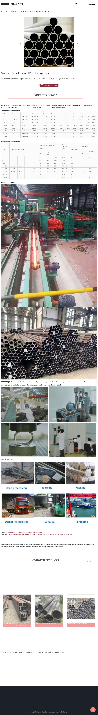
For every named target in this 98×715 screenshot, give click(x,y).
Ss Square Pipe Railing (51, 544)
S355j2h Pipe (5, 544)
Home (6, 11)
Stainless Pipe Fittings (8, 546)
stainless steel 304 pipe (23, 546)
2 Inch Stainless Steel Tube (85, 544)
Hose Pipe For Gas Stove (40, 546)
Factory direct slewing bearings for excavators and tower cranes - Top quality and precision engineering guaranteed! (38, 534)
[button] (76, 4)
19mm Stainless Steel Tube (67, 544)
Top (93, 709)
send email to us (49, 85)
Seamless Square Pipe (36, 544)
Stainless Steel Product (55, 546)
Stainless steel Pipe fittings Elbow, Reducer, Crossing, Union (24, 532)
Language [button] (91, 4)
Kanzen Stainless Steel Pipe (19, 544)
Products (14, 11)
